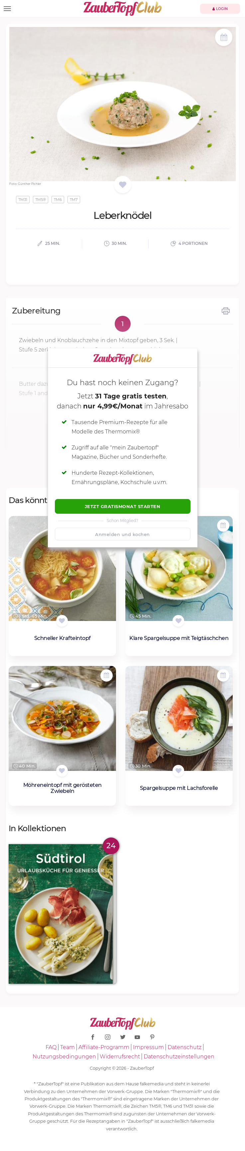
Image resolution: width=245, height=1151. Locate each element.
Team (67, 1047)
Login (220, 9)
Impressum (148, 1047)
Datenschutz (184, 1047)
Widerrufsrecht (120, 1056)
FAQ (51, 1047)
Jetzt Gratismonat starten (123, 506)
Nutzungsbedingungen (64, 1056)
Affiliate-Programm (103, 1047)
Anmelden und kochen (122, 534)
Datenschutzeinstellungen (179, 1056)
